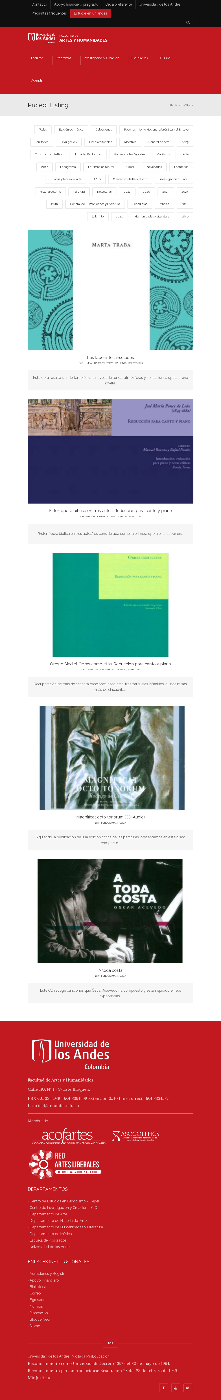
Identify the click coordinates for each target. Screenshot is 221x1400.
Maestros (130, 142)
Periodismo (139, 204)
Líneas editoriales (100, 142)
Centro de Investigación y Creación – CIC (63, 1208)
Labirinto (98, 216)
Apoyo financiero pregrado (76, 4)
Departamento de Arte (48, 1214)
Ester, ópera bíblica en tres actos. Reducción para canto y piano (110, 510)
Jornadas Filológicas (88, 154)
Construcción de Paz (48, 154)
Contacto (39, 4)
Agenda (36, 80)
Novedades (154, 167)
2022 (127, 191)
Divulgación (69, 142)
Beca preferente (118, 4)
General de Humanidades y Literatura (95, 204)
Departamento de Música (51, 1234)
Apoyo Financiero (44, 1280)
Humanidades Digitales (129, 154)
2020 (146, 191)
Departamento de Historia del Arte (58, 1221)
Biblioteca (38, 1287)
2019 (54, 204)
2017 (44, 167)
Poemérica (181, 167)
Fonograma (68, 167)
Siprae (35, 1326)
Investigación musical (174, 179)
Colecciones (104, 129)
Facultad (37, 58)
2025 (185, 142)
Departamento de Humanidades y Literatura (66, 1227)
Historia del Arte (50, 191)
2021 (119, 216)
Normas (36, 1306)
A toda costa (110, 970)
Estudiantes (139, 58)
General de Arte (159, 142)
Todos (43, 129)
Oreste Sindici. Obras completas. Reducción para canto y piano (110, 664)
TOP (110, 1343)
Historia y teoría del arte (65, 179)
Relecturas (104, 191)
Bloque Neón (40, 1319)
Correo (35, 1293)
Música (164, 204)
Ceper (130, 167)
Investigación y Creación (101, 58)
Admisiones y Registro (48, 1274)
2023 (165, 191)
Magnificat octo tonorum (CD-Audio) (110, 817)
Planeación (39, 1313)
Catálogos (164, 154)
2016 (97, 179)
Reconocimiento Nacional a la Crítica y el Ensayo (156, 129)
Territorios (41, 142)
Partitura (79, 191)
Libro (185, 216)
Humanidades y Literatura (152, 216)
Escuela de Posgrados (48, 1240)
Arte (185, 154)
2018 (185, 204)
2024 (185, 191)
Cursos (165, 58)
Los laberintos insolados (110, 357)
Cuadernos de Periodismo (130, 179)
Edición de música (71, 129)
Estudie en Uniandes (90, 13)
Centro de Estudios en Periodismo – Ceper (64, 1201)
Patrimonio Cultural (101, 167)
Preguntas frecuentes (49, 13)
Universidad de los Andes (160, 4)
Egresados (38, 1300)
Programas (63, 58)
